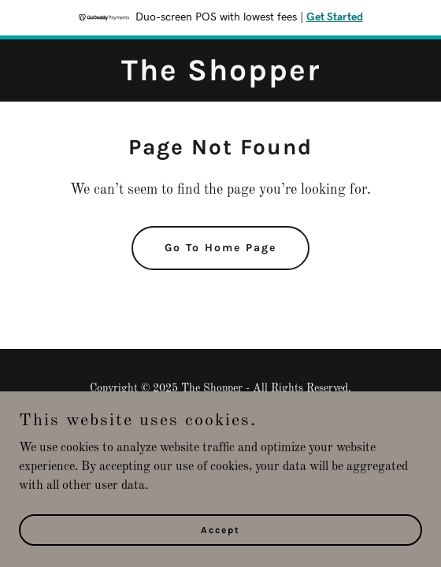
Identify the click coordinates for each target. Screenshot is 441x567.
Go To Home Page (220, 247)
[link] (221, 77)
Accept (220, 529)
